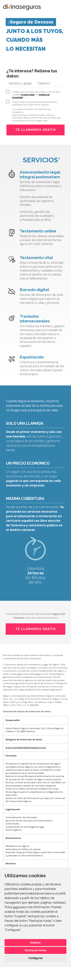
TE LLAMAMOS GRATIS (35, 130)
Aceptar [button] (35, 942)
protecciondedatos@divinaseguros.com (25, 747)
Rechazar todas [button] (35, 950)
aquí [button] (16, 907)
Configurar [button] (35, 958)
